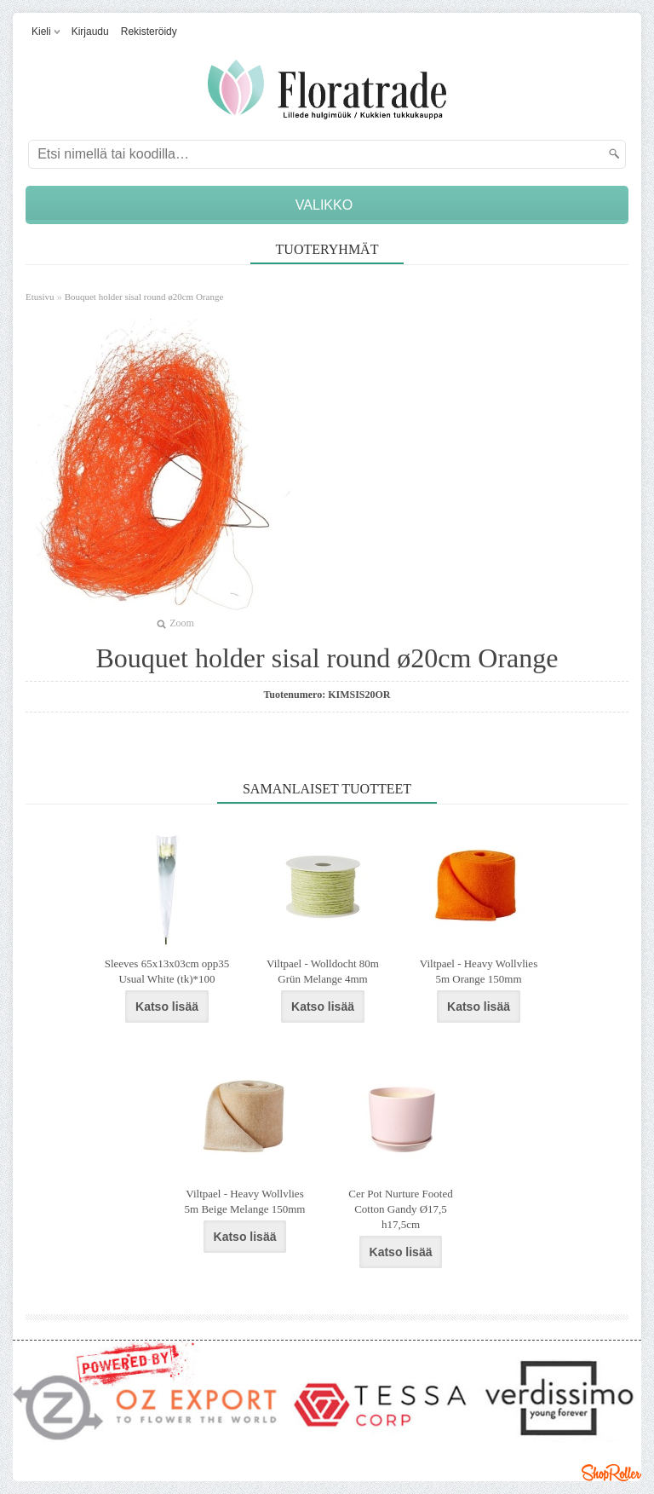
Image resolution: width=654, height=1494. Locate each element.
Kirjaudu (90, 31)
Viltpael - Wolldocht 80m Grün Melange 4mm (323, 971)
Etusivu (40, 296)
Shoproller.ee (611, 1472)
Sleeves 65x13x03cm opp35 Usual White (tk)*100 (167, 971)
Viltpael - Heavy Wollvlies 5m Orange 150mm (478, 971)
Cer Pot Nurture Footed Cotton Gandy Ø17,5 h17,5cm (400, 1209)
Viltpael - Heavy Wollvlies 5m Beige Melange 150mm (245, 1201)
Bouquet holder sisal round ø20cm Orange (144, 296)
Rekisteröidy (149, 31)
